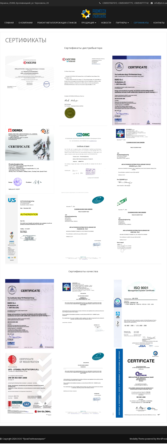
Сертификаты (141, 22)
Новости (106, 22)
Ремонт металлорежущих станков (57, 22)
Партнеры (122, 22)
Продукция (88, 22)
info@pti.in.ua (160, 3)
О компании (26, 22)
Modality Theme (137, 438)
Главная (9, 22)
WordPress (162, 438)
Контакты (159, 22)
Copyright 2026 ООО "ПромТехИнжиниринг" (24, 438)
